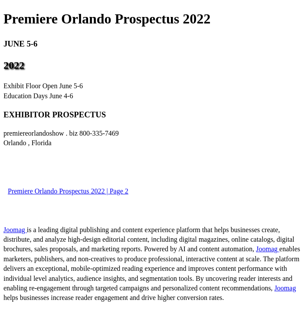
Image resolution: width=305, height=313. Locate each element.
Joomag (15, 229)
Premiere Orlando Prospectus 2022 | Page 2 (68, 191)
